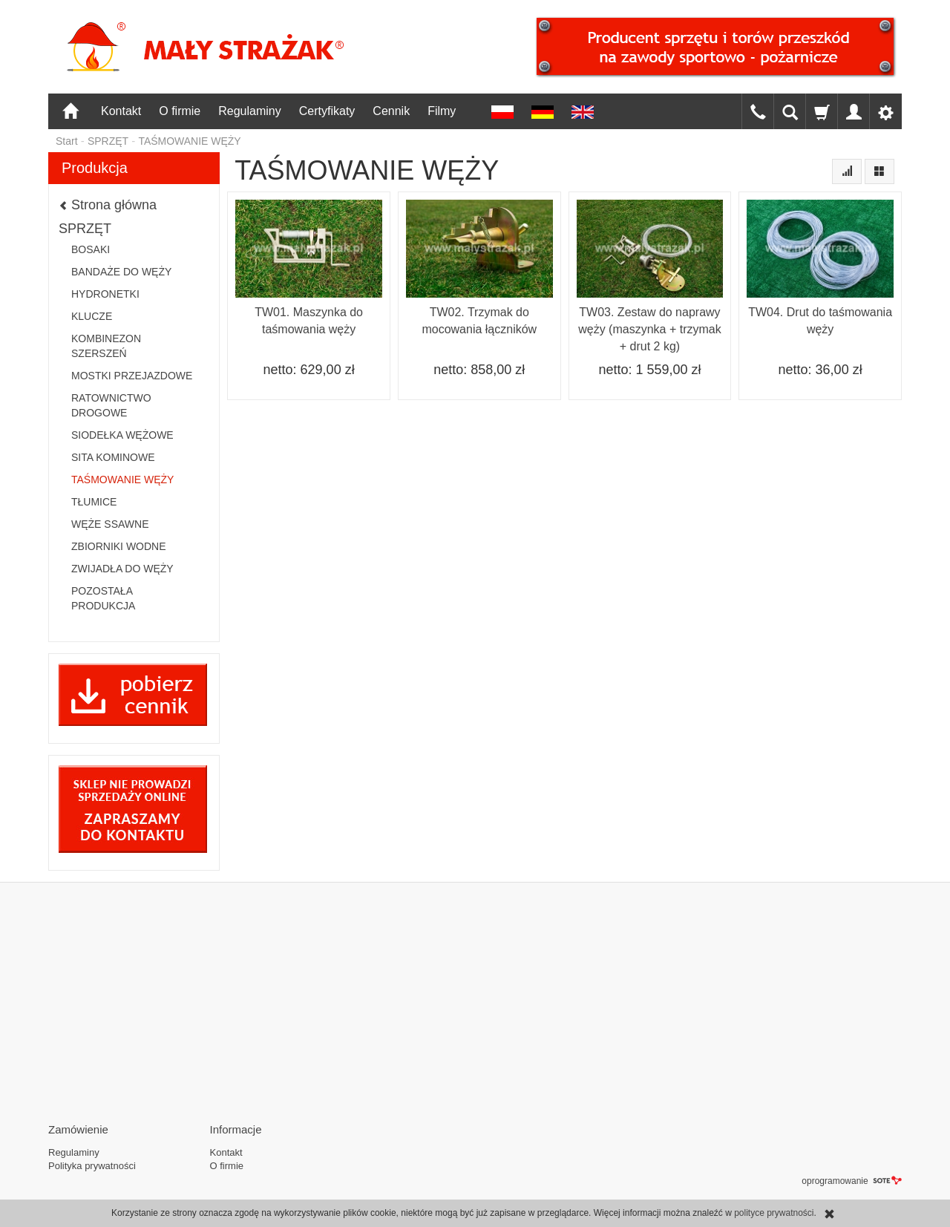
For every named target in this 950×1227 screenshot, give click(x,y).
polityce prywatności (773, 1213)
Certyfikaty (327, 111)
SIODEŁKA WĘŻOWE (122, 435)
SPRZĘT (85, 228)
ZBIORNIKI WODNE (118, 546)
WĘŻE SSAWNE (110, 524)
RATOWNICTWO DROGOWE (111, 405)
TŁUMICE (94, 502)
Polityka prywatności (92, 1165)
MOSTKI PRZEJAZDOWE (131, 376)
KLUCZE (91, 316)
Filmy (442, 111)
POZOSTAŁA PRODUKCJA (103, 598)
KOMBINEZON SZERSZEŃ (106, 346)
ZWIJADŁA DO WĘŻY (122, 569)
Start (67, 141)
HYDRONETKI (105, 294)
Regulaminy (249, 111)
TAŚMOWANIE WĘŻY (122, 479)
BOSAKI (90, 249)
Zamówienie (78, 1129)
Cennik (391, 111)
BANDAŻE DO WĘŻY (121, 272)
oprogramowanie (852, 1181)
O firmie (179, 111)
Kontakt (121, 111)
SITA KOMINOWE (113, 457)
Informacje (236, 1129)
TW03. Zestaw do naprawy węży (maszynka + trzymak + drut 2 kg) (649, 329)
